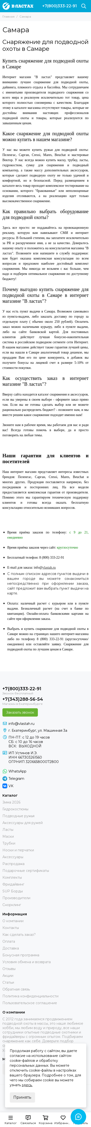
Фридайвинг (13, 884)
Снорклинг (11, 905)
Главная (8, 16)
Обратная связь (16, 989)
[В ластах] (17, 6)
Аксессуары (12, 857)
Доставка (10, 948)
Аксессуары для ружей (22, 823)
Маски (8, 836)
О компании (13, 921)
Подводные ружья (18, 816)
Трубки (8, 843)
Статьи (8, 982)
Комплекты (12, 877)
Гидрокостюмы (15, 809)
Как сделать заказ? (19, 934)
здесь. (27, 1085)
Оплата (8, 941)
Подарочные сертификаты (25, 870)
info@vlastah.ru (21, 723)
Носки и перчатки (18, 850)
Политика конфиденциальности (30, 996)
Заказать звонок (20, 712)
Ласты (7, 829)
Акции (7, 975)
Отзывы (9, 969)
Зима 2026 (11, 802)
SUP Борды (12, 891)
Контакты (10, 928)
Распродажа (13, 864)
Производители (16, 898)
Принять (22, 1097)
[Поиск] (84, 6)
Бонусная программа (20, 955)
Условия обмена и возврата (26, 962)
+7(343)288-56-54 (22, 699)
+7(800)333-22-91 (59, 6)
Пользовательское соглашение (29, 1003)
